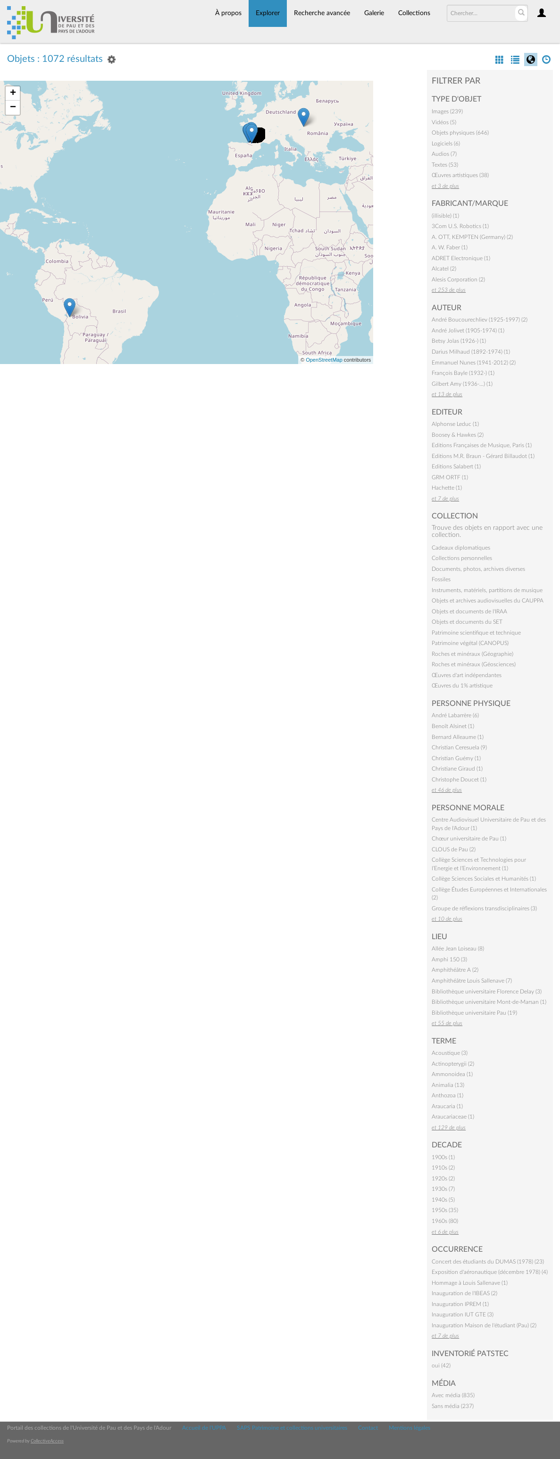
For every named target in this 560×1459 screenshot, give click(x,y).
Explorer (268, 13)
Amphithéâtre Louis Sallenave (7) (472, 981)
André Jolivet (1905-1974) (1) (468, 330)
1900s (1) (443, 1157)
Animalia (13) (448, 1085)
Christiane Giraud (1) (457, 769)
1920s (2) (443, 1178)
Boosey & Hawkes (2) (458, 435)
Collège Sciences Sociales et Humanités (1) (484, 879)
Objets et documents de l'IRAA (469, 611)
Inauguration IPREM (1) (460, 1304)
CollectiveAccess (47, 1441)
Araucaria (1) (447, 1106)
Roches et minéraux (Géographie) (472, 654)
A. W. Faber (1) (450, 247)
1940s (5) (443, 1200)
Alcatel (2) (444, 268)
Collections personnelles (462, 558)
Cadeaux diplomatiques (461, 548)
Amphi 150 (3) (449, 959)
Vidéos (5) (444, 122)
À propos (228, 13)
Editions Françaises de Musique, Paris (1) (482, 445)
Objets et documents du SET (467, 622)
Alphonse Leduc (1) (455, 424)
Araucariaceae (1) (453, 1117)
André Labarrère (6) (455, 715)
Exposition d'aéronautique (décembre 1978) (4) (490, 1272)
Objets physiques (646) (460, 133)
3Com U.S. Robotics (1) (460, 226)
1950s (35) (445, 1210)
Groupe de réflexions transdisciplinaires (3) (484, 908)
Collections (414, 13)
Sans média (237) (453, 1406)
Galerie (374, 13)
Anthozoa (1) (447, 1095)
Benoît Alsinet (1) (453, 726)
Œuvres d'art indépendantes (466, 675)
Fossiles (441, 579)
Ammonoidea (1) (452, 1074)
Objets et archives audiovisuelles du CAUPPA (487, 600)
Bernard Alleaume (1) (458, 737)
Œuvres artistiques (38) (460, 175)
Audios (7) (444, 154)
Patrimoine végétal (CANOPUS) (470, 643)
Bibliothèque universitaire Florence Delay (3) (487, 991)
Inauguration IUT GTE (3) (462, 1314)
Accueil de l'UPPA (204, 1428)
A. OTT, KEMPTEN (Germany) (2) (472, 237)
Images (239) (447, 111)
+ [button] (13, 93)
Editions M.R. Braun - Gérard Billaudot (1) (483, 456)
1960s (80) (445, 1221)
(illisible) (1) (445, 216)
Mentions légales (409, 1428)
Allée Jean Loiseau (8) (458, 948)
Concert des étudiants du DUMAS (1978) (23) (488, 1261)
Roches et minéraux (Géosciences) (474, 664)
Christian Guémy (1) (456, 758)
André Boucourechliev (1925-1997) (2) (479, 319)
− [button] (13, 108)
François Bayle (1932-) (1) (463, 373)
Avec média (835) (453, 1395)
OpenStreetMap (324, 360)
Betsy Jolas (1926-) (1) (459, 341)
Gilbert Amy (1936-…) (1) (462, 384)
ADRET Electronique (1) (461, 258)
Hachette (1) (447, 488)
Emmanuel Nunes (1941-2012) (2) (474, 362)
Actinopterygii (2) (453, 1064)
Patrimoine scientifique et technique (476, 633)
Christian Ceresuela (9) (459, 747)
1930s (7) (443, 1189)
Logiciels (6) (446, 143)
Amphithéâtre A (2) (455, 970)
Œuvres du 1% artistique (462, 685)
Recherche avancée (322, 13)
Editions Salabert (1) (456, 466)
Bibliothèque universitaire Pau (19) (474, 1013)
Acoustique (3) (450, 1053)
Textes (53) (445, 165)
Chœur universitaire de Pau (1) (469, 838)
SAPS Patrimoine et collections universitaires (292, 1428)
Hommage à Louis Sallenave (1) (470, 1283)
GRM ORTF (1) (450, 477)
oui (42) (441, 1365)
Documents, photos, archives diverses (478, 569)
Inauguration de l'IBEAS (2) (464, 1293)
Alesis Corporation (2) (458, 279)
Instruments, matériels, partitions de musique (487, 590)
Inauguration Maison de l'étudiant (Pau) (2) (484, 1325)
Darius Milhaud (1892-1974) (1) (471, 352)
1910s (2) (443, 1168)
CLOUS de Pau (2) (454, 849)
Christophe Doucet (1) (459, 779)
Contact (368, 1428)
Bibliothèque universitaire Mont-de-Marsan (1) (489, 1002)
